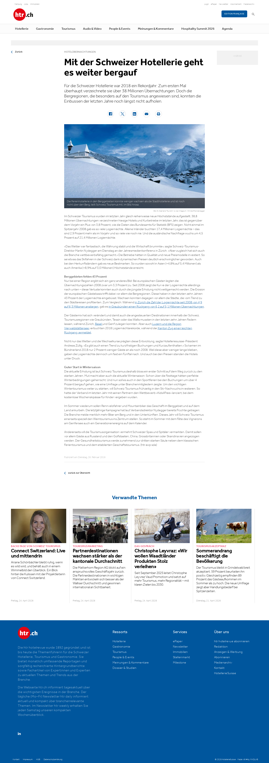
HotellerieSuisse (225, 673)
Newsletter (223, 4)
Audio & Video (92, 28)
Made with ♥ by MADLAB (247, 759)
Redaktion (221, 646)
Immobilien (34, 4)
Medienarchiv (249, 4)
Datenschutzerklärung (53, 759)
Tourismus (68, 28)
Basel (98, 324)
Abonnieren (222, 657)
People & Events (119, 28)
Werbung (18, 4)
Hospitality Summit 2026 (197, 28)
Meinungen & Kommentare (156, 28)
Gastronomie (45, 28)
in (136, 302)
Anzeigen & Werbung (228, 652)
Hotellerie (21, 28)
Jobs (26, 4)
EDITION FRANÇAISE (234, 13)
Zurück (18, 52)
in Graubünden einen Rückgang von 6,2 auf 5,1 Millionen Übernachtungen (156, 306)
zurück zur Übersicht (79, 473)
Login (206, 4)
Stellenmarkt (181, 657)
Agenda (227, 28)
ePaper (214, 4)
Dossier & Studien (125, 668)
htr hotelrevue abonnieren (232, 641)
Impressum (28, 759)
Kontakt (219, 668)
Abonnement (235, 4)
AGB (38, 759)
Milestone (179, 662)
